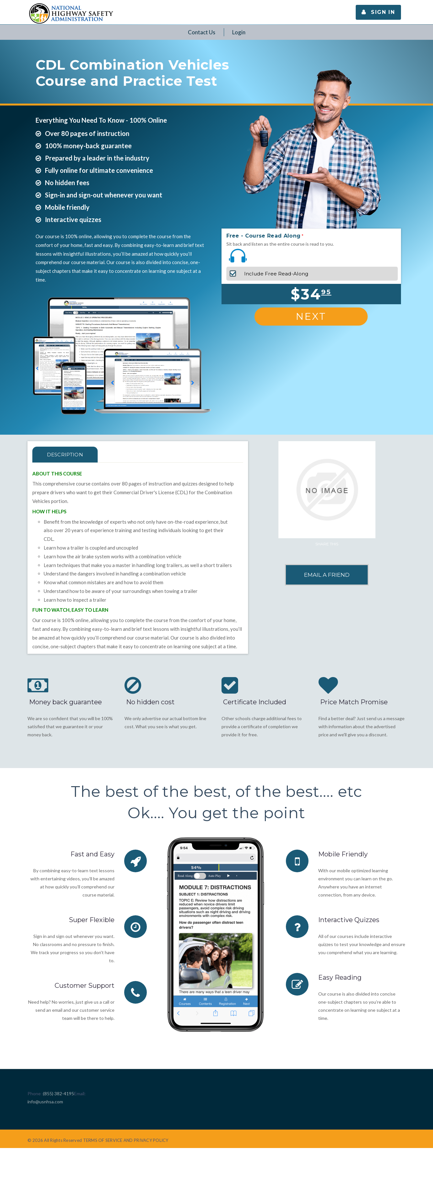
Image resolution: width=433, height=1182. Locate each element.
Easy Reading (340, 977)
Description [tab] (65, 455)
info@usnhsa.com (45, 1101)
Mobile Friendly (343, 854)
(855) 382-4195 (58, 1093)
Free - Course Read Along (263, 236)
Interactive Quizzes (348, 920)
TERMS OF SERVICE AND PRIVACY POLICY (125, 1140)
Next (311, 316)
